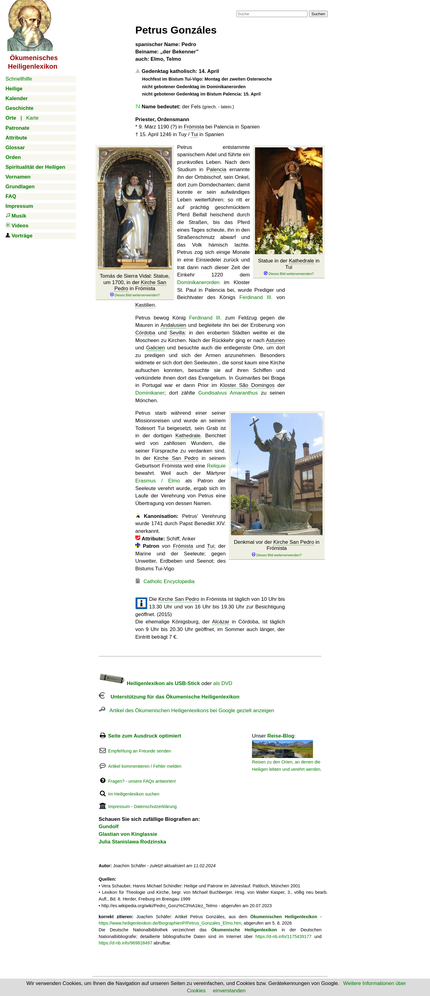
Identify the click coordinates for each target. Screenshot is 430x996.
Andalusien (173, 325)
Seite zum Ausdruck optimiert (144, 736)
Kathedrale (301, 261)
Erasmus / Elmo (157, 481)
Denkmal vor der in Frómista (277, 548)
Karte (32, 118)
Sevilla (177, 333)
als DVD (222, 683)
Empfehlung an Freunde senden (139, 751)
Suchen (318, 14)
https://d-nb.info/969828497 (125, 942)
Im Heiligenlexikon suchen (133, 794)
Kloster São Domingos (247, 385)
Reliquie (216, 466)
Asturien (275, 340)
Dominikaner (149, 393)
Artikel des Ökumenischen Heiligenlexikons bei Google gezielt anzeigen (186, 710)
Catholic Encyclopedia (169, 581)
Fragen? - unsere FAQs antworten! (142, 781)
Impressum (119, 806)
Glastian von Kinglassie (128, 834)
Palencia (216, 169)
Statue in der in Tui (288, 267)
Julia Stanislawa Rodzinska (132, 842)
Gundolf (108, 826)
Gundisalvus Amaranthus (228, 393)
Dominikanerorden (198, 282)
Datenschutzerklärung (155, 806)
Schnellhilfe (18, 79)
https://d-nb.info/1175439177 (283, 936)
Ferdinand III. (256, 297)
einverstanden (229, 991)
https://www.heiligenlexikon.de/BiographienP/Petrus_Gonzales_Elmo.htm (170, 923)
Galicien (155, 348)
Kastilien (145, 305)
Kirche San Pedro (293, 542)
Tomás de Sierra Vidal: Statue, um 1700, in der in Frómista (135, 285)
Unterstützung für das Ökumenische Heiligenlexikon (169, 697)
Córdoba (145, 333)
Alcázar (220, 622)
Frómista (194, 127)
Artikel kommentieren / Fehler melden (144, 766)
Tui (194, 134)
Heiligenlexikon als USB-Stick (149, 683)
